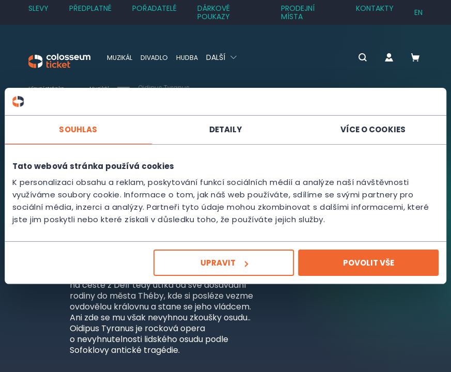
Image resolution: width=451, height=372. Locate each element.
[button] (342, 58)
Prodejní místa (298, 12)
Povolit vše (368, 262)
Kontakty (375, 8)
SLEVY (38, 8)
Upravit (224, 262)
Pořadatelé (154, 8)
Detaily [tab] (225, 128)
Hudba (194, 57)
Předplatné (90, 8)
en (418, 12)
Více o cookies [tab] (373, 128)
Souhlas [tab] (78, 128)
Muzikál (121, 57)
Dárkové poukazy (213, 12)
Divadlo (159, 57)
